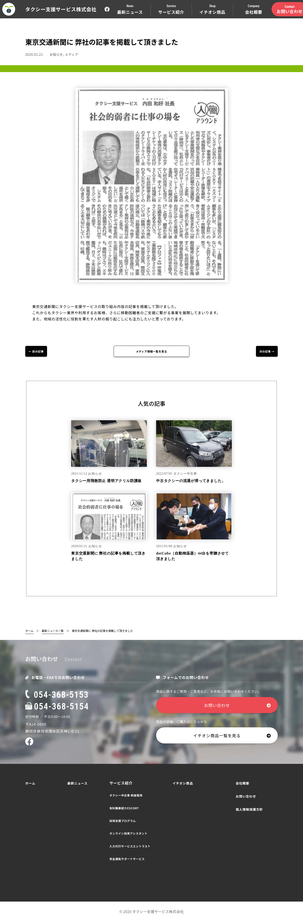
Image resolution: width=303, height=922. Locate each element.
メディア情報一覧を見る (151, 351)
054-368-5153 (57, 695)
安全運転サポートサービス (127, 859)
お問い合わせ (237, 706)
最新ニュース (77, 783)
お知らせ (56, 54)
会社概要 (242, 783)
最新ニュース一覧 (53, 631)
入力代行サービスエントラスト (130, 847)
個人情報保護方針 (249, 809)
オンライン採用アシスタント (128, 834)
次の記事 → (263, 351)
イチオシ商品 (183, 783)
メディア (71, 54)
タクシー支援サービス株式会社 (60, 9)
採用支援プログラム (122, 821)
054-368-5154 (57, 707)
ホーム (29, 631)
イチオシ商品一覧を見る (232, 736)
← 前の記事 (40, 351)
